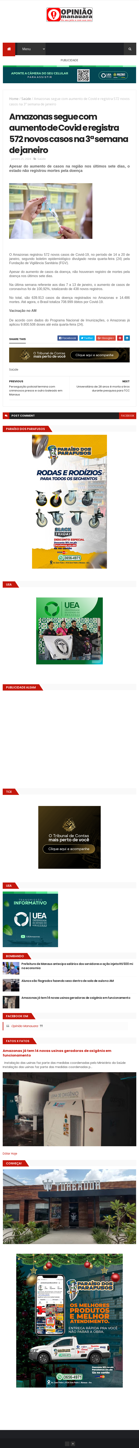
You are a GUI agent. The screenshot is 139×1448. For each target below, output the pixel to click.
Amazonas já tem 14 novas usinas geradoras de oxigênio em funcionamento (75, 998)
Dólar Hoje (10, 1153)
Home (14, 98)
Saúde (26, 98)
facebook (127, 415)
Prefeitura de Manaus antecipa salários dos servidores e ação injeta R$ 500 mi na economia (77, 966)
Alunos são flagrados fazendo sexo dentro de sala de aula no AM (67, 981)
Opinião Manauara (24, 1026)
